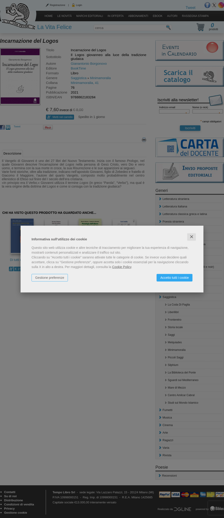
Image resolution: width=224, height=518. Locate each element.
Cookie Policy (121, 267)
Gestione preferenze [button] (49, 277)
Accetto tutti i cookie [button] (174, 277)
